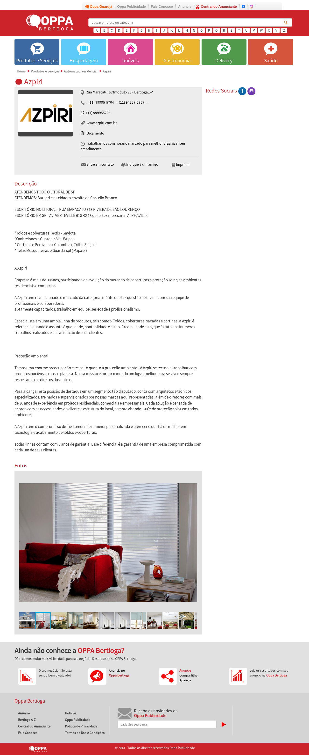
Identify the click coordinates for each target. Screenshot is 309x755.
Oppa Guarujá (101, 6)
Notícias (70, 713)
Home (21, 71)
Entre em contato (98, 164)
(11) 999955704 (98, 112)
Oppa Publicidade (131, 6)
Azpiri (107, 71)
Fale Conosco (162, 6)
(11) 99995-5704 (101, 102)
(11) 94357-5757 (131, 102)
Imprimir (180, 164)
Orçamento (95, 133)
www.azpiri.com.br (101, 123)
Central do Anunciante (219, 6)
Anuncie (184, 6)
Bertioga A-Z (27, 720)
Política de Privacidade (81, 726)
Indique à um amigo (139, 164)
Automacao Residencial (81, 71)
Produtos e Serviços (45, 71)
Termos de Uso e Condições (85, 733)
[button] (193, 480)
